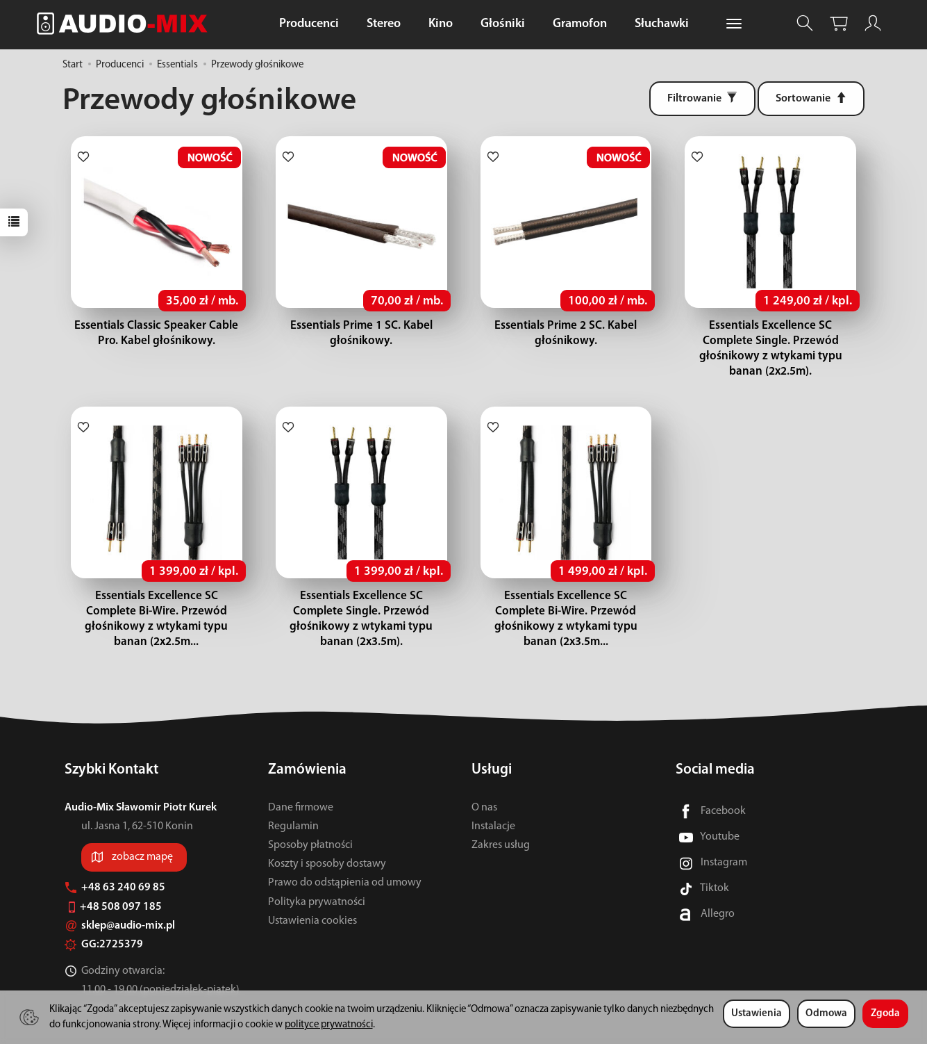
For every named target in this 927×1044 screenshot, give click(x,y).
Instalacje (493, 795)
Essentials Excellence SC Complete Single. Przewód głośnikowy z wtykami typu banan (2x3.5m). (361, 596)
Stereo (384, 24)
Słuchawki (662, 24)
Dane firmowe (300, 776)
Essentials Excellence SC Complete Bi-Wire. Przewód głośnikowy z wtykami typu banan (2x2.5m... (156, 596)
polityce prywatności (329, 1025)
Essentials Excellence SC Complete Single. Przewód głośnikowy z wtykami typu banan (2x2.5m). (770, 341)
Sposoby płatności (310, 814)
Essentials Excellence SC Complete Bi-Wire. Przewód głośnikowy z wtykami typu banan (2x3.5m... (565, 596)
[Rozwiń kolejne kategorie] (734, 24)
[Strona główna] (126, 23)
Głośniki (503, 24)
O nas (484, 776)
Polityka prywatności (316, 870)
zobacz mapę (142, 826)
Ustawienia (756, 1014)
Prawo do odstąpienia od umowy (344, 852)
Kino (440, 24)
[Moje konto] (872, 23)
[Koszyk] (838, 23)
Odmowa (826, 1014)
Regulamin (293, 795)
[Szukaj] (804, 23)
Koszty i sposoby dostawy (327, 833)
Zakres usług (500, 814)
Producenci (309, 24)
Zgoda (885, 1014)
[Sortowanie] (811, 98)
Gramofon (580, 24)
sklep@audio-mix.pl (120, 895)
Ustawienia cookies (312, 890)
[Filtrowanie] (702, 98)
